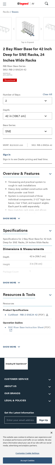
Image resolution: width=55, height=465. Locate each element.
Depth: (6, 109)
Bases (15, 11)
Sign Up (43, 420)
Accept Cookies (27, 460)
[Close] (51, 432)
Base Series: (9, 125)
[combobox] (27, 100)
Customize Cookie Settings (27, 453)
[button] (4, 4)
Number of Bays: (12, 94)
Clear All (47, 94)
